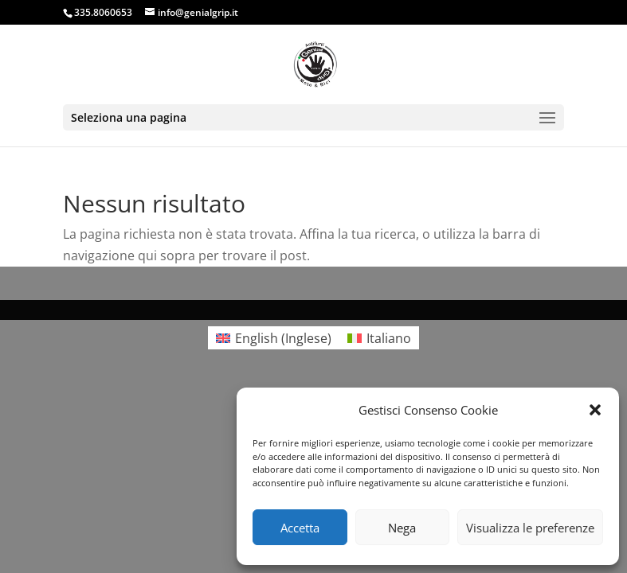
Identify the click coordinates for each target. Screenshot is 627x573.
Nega (402, 528)
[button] (595, 410)
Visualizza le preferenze (530, 528)
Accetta (299, 528)
